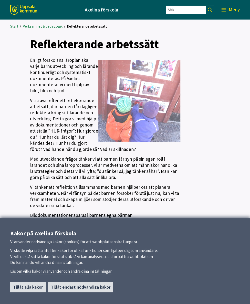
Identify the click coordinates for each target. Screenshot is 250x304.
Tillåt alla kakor (28, 288)
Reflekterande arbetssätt (87, 26)
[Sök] (186, 10)
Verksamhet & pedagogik (42, 26)
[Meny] (230, 9)
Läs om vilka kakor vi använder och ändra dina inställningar (61, 272)
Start (14, 26)
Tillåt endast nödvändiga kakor (80, 288)
